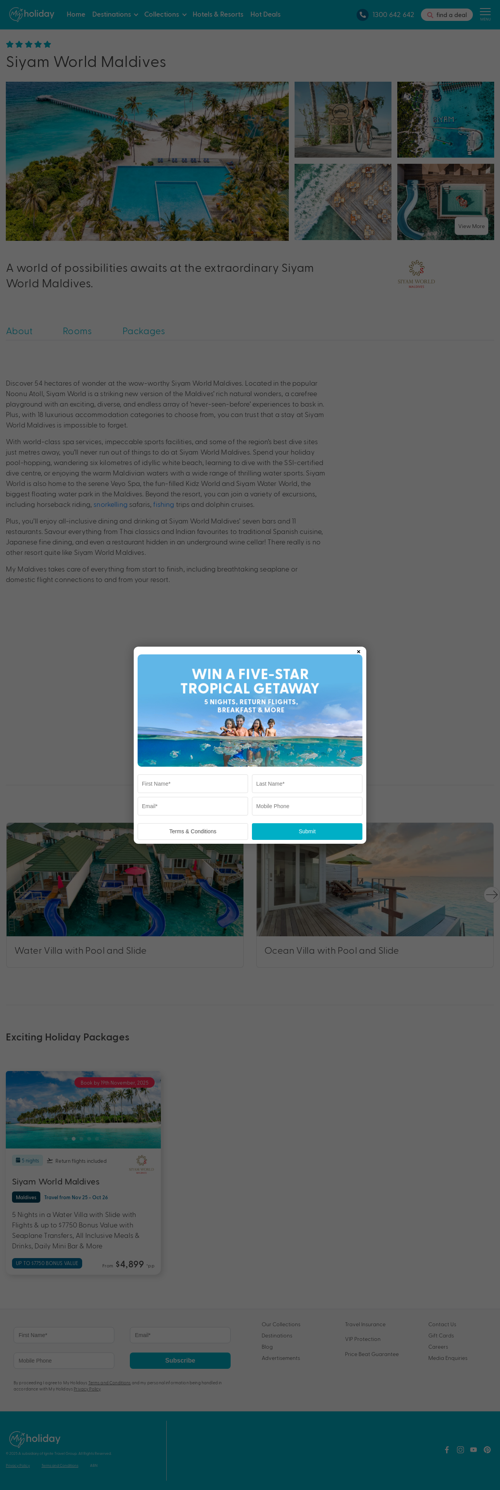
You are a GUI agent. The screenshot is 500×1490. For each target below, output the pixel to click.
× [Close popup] (358, 650)
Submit (307, 831)
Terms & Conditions (192, 831)
